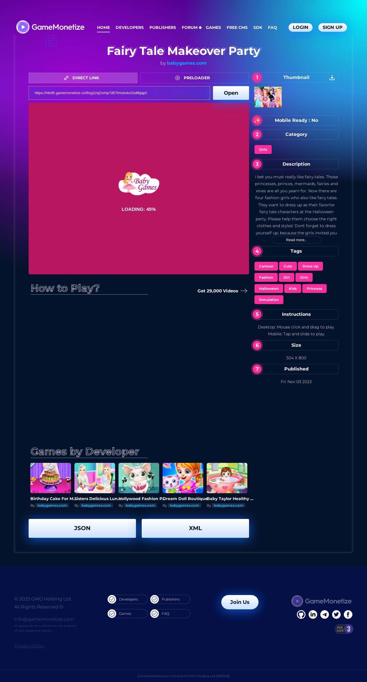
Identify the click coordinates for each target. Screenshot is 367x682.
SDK (257, 27)
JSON (82, 528)
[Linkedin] (324, 614)
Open (231, 93)
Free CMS (237, 27)
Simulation (269, 300)
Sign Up (333, 27)
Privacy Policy (29, 646)
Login (300, 27)
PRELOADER (194, 77)
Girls (263, 149)
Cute (288, 266)
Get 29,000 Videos (221, 291)
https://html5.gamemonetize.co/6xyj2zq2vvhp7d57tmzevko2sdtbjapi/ (119, 93)
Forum (190, 27)
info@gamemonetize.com (44, 619)
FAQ (272, 27)
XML (195, 528)
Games (213, 27)
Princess (314, 288)
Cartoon (266, 266)
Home (103, 27)
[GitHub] (348, 614)
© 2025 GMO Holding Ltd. (43, 599)
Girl (286, 277)
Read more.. (296, 240)
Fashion (266, 277)
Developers (130, 27)
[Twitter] (336, 614)
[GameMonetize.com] (50, 27)
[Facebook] (301, 614)
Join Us (240, 602)
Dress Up (310, 266)
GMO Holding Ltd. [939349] (209, 676)
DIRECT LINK (83, 77)
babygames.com (187, 63)
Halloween (269, 288)
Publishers (162, 27)
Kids (293, 288)
